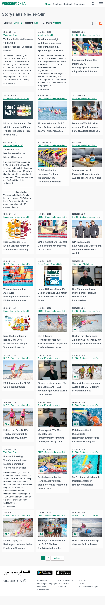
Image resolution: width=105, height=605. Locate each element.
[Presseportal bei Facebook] (17, 582)
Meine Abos (79, 4)
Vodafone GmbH (11, 35)
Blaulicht (57, 4)
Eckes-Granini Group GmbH (16, 101)
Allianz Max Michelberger (84, 267)
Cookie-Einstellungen (88, 587)
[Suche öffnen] (93, 4)
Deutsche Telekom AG (14, 148)
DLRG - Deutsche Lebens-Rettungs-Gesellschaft (60, 101)
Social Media (43, 591)
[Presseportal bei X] (20, 582)
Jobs (81, 584)
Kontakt (82, 581)
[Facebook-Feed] (96, 23)
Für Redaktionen (65, 581)
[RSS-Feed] (100, 23)
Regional (67, 4)
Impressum (42, 581)
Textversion (63, 584)
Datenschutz (43, 587)
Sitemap (62, 587)
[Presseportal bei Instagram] (24, 581)
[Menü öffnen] (101, 4)
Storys (48, 4)
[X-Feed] (92, 23)
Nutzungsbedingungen (47, 584)
